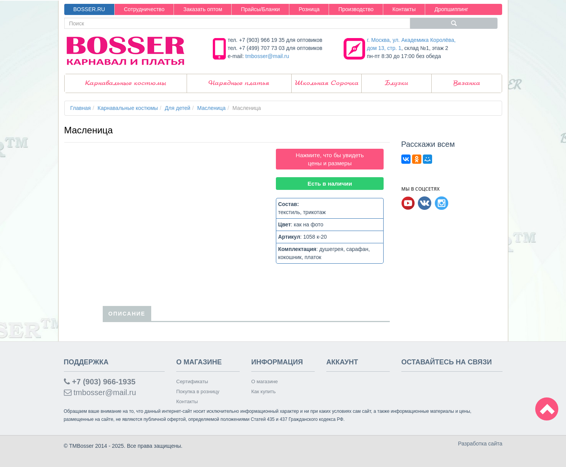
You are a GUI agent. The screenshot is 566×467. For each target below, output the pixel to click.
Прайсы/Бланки (260, 9)
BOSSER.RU (89, 9)
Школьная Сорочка (327, 83)
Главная (80, 108)
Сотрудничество (144, 9)
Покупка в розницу (197, 391)
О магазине (264, 381)
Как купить (263, 391)
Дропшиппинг (451, 9)
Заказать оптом (202, 9)
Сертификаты (192, 381)
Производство (355, 9)
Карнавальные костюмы (125, 83)
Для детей (177, 108)
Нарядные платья (239, 83)
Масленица (211, 108)
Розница (309, 9)
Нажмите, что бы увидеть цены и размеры (330, 159)
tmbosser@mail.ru (267, 56)
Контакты (404, 9)
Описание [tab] (127, 313)
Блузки (396, 83)
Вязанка (466, 83)
